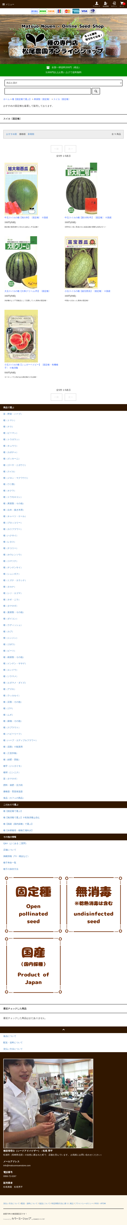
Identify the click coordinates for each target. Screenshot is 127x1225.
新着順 (31, 134)
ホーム (6, 99)
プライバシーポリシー (84, 1203)
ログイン (114, 4)
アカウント (96, 4)
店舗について (9, 850)
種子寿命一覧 (9, 863)
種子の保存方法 (10, 869)
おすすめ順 (11, 134)
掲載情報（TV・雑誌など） (16, 856)
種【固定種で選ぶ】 (21, 99)
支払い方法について (11, 1203)
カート (122, 4)
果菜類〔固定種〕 (42, 99)
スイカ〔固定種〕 (62, 99)
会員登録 (106, 4)
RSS (97, 1203)
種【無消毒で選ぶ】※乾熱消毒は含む (21, 817)
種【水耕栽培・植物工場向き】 (18, 830)
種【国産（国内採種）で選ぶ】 (18, 824)
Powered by (24, 1219)
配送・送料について (29, 1203)
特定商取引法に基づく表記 (62, 1203)
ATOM (103, 1203)
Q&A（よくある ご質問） (15, 843)
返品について (44, 1203)
